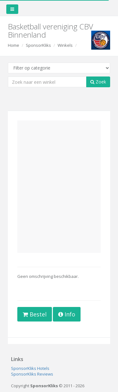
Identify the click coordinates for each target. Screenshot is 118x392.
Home (13, 45)
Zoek (98, 82)
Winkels (65, 45)
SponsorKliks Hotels (30, 368)
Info (66, 314)
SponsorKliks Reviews (32, 374)
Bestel (35, 314)
